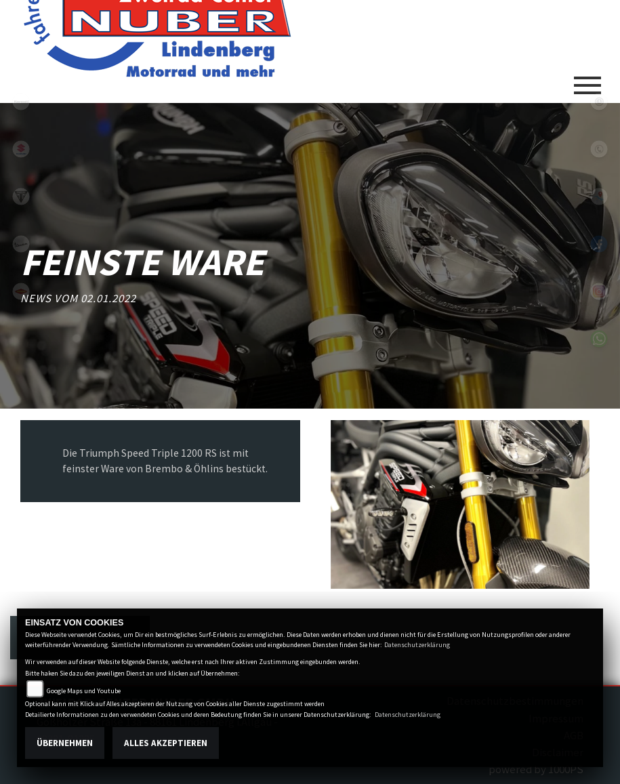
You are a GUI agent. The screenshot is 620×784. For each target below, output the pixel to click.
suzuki (21, 149)
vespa (21, 244)
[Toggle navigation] (587, 80)
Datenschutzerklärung (417, 644)
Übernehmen (65, 743)
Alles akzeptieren (165, 743)
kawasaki (21, 101)
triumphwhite (21, 196)
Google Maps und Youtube (84, 690)
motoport (21, 291)
